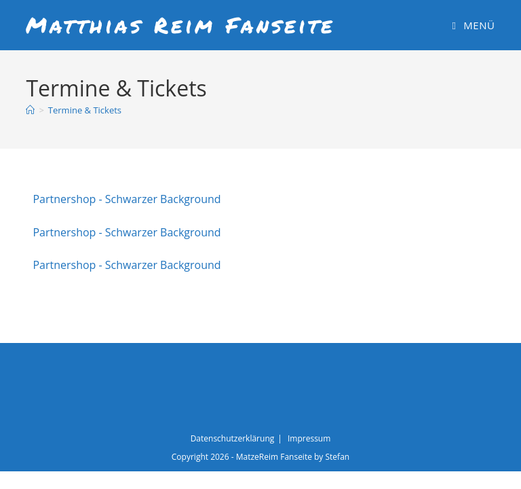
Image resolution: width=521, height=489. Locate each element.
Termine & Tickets (84, 110)
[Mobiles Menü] (473, 25)
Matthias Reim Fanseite (180, 24)
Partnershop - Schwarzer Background (126, 199)
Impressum (309, 438)
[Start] (30, 110)
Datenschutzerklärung (233, 438)
